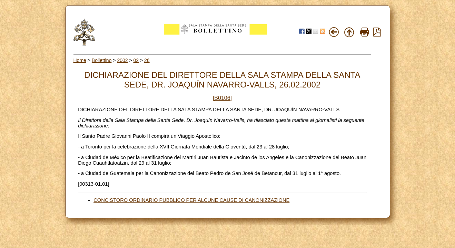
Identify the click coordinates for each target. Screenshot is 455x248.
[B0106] (222, 98)
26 (147, 60)
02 (136, 60)
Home (79, 60)
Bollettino (102, 60)
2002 (122, 60)
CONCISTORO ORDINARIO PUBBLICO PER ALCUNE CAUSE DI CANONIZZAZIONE (191, 200)
